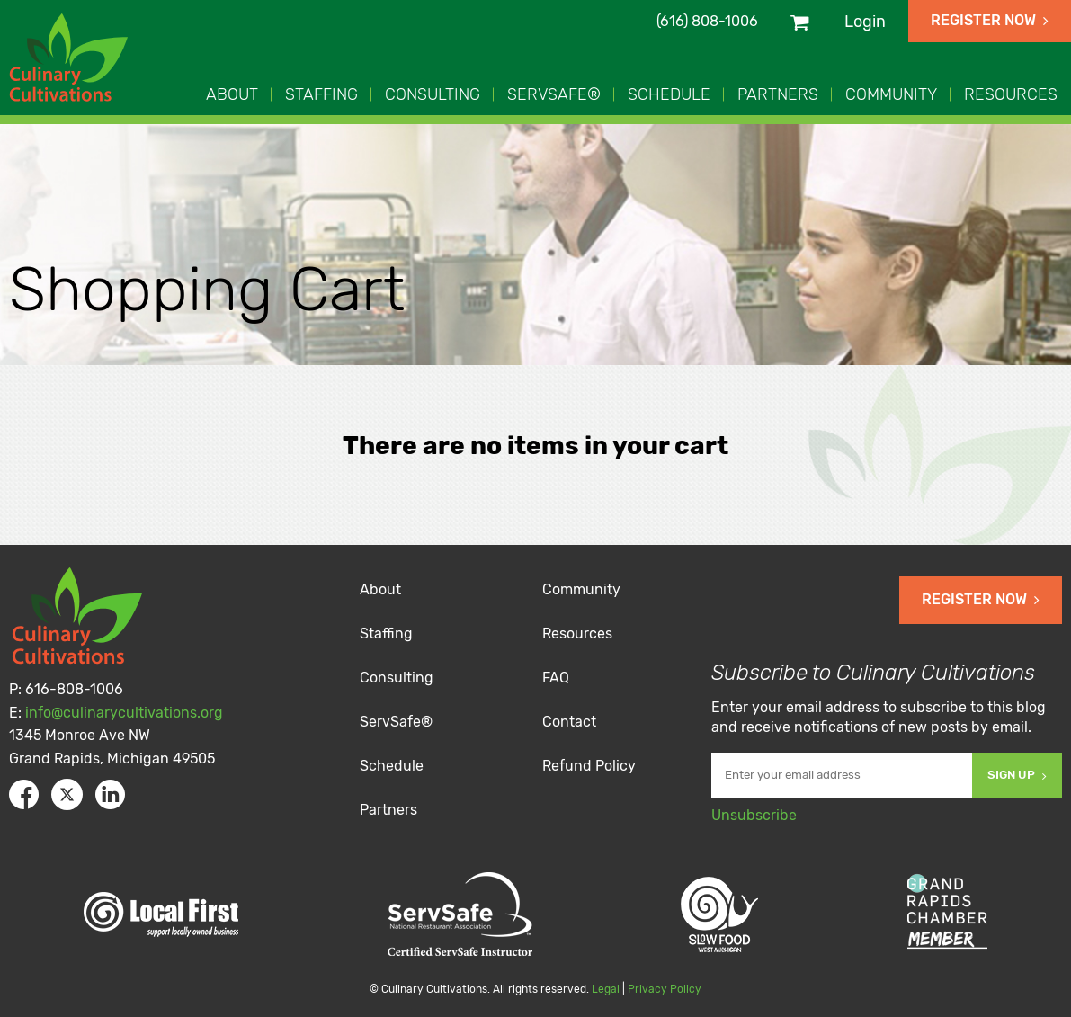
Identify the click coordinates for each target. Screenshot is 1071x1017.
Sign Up (1017, 774)
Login (865, 21)
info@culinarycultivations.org (124, 712)
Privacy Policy (664, 989)
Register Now (990, 20)
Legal (606, 989)
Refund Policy (589, 765)
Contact (569, 721)
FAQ (555, 677)
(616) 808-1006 (707, 21)
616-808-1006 (74, 689)
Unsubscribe (754, 815)
